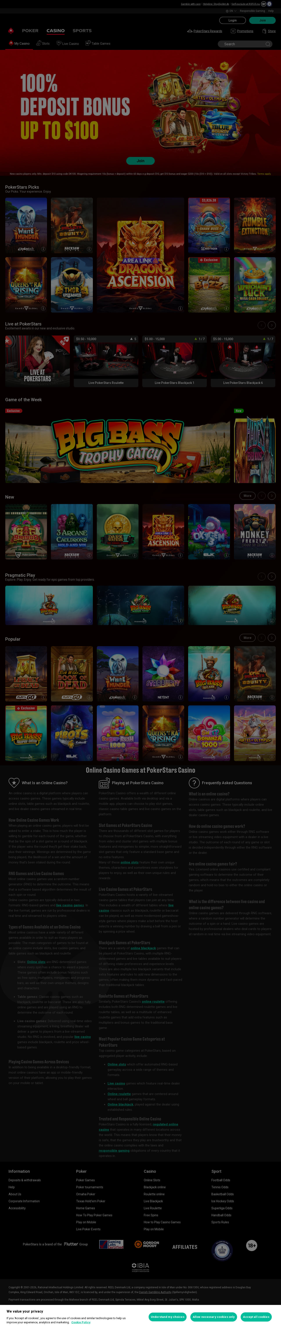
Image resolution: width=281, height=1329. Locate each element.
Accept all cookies (256, 1316)
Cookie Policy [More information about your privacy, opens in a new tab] (80, 1322)
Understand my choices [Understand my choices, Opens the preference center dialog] (167, 1316)
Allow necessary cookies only (214, 1316)
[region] (140, 1317)
